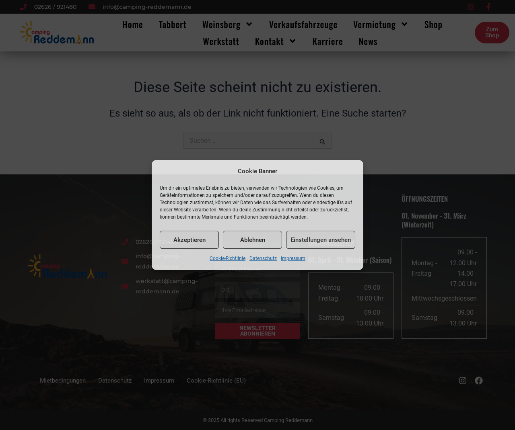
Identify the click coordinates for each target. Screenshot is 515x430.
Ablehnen (252, 240)
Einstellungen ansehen (320, 240)
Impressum (293, 259)
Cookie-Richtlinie (227, 259)
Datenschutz (263, 259)
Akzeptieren (189, 240)
